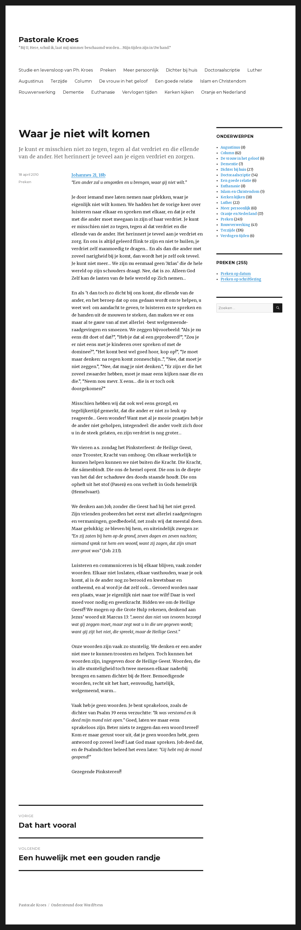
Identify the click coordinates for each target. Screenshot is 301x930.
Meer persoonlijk (141, 70)
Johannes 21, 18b (88, 175)
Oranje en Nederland (223, 92)
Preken (108, 70)
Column (83, 81)
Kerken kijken (179, 92)
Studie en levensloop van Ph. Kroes (56, 70)
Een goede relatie (174, 81)
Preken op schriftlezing (241, 279)
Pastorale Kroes (49, 39)
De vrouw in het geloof (123, 81)
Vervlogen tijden (139, 92)
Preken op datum (236, 274)
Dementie (73, 92)
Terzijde (58, 81)
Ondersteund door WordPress (77, 905)
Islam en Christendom (223, 81)
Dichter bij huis (181, 70)
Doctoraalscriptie (222, 70)
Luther (254, 70)
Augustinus (31, 81)
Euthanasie (103, 92)
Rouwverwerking (37, 92)
